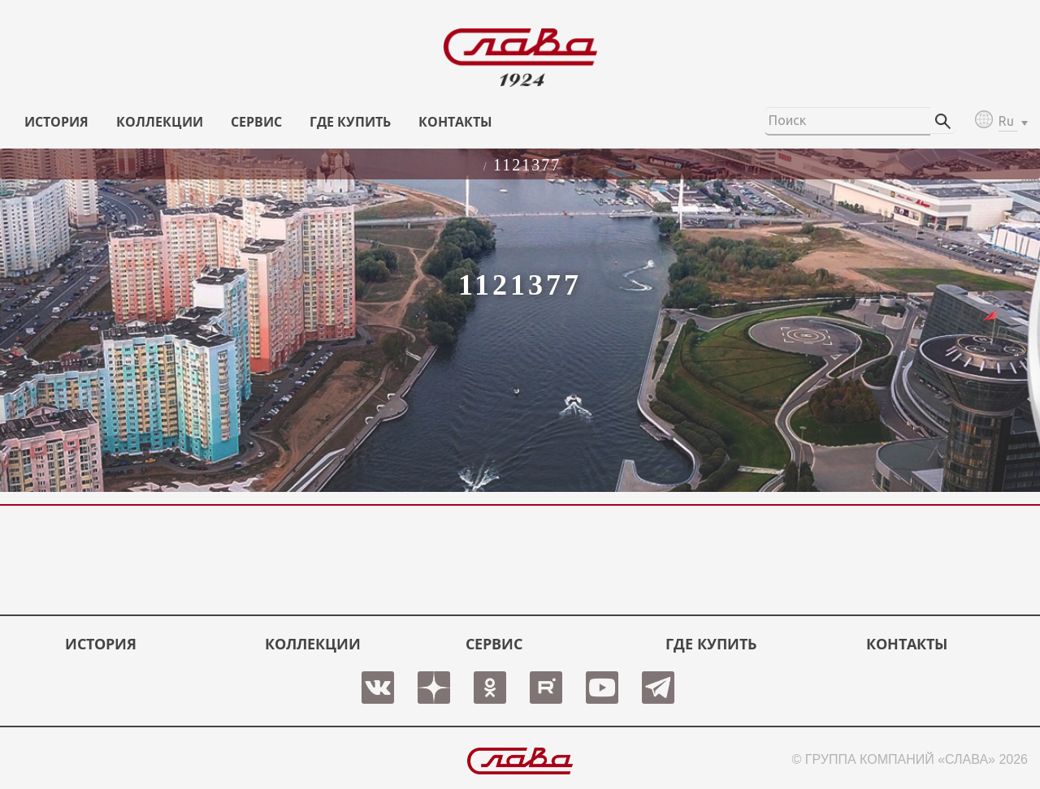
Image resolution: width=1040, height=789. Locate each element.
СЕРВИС (256, 121)
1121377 (527, 165)
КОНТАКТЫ (455, 121)
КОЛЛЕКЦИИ (159, 121)
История (56, 121)
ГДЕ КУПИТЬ (350, 121)
